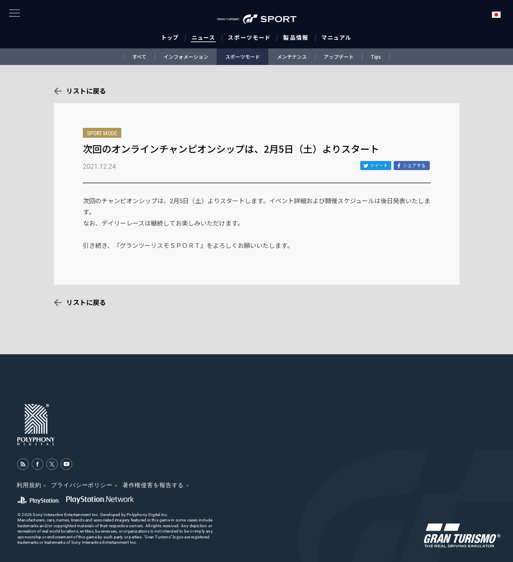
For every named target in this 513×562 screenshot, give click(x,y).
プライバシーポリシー (81, 485)
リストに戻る (86, 91)
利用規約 (29, 485)
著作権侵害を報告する (153, 485)
